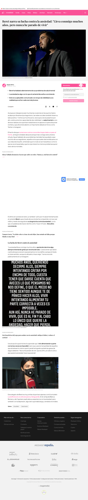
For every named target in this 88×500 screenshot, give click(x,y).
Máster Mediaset (42, 429)
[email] (73, 94)
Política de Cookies (58, 478)
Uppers (73, 430)
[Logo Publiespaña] (44, 471)
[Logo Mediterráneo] (64, 471)
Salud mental (24, 406)
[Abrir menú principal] (85, 12)
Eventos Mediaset (42, 426)
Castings (23, 421)
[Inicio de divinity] (3, 12)
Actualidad (16, 406)
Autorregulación (26, 436)
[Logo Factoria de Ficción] (34, 459)
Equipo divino (10, 84)
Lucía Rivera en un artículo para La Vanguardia (23, 397)
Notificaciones (25, 432)
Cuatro (73, 427)
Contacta (24, 424)
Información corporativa (23, 478)
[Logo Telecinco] (34, 454)
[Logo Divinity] (74, 454)
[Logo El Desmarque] (13, 459)
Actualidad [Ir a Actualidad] (9, 12)
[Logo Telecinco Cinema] (54, 465)
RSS (76, 478)
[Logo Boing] (54, 459)
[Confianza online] (44, 494)
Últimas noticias (9, 424)
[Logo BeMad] (13, 465)
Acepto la (70, 97)
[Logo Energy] (75, 459)
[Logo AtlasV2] (23, 471)
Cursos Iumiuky (58, 427)
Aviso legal (13, 478)
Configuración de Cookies (47, 478)
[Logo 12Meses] (74, 465)
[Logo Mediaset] (44, 446)
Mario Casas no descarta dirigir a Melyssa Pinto (13, 8)
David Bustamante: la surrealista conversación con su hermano (44, 8)
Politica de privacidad (35, 478)
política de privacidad (72, 97)
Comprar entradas (59, 424)
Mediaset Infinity (76, 421)
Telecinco (74, 424)
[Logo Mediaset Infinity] (13, 454)
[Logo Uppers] (34, 465)
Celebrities (7, 421)
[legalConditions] (63, 97)
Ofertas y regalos (59, 421)
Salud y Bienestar (59, 430)
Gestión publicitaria (69, 478)
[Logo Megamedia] (44, 486)
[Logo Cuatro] (54, 454)
